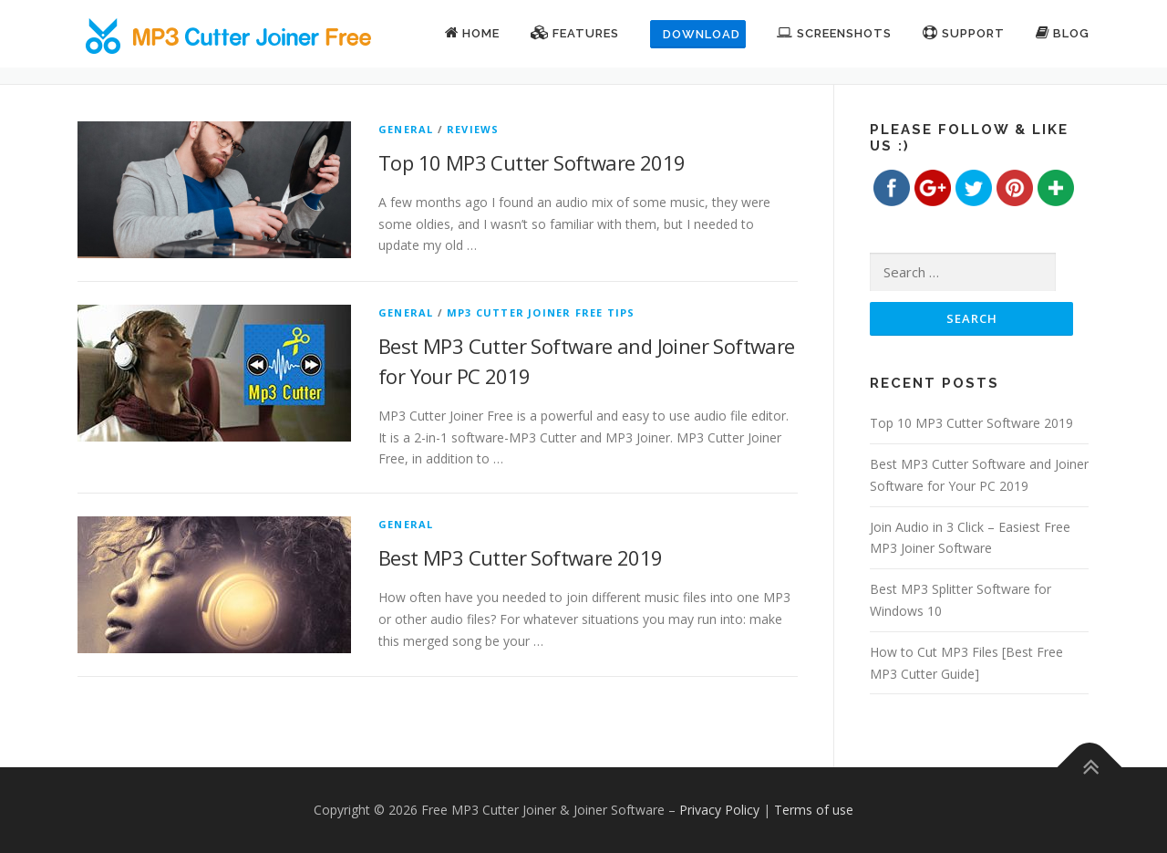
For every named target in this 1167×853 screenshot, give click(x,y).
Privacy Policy (719, 809)
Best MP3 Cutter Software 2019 (520, 557)
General (405, 129)
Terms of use (813, 809)
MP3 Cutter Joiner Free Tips (541, 312)
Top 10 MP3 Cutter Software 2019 (531, 162)
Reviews (473, 129)
